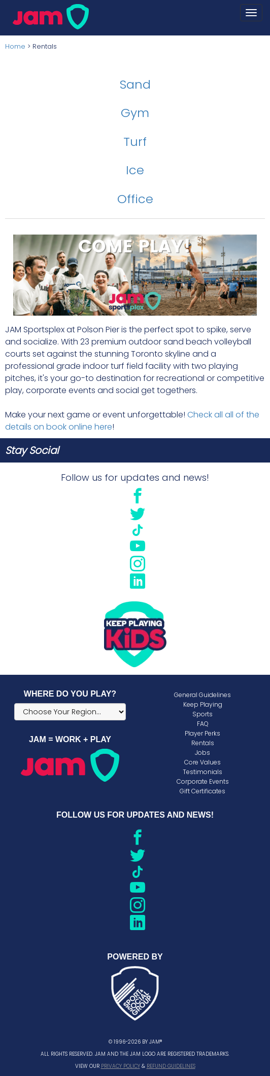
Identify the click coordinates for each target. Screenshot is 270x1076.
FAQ (203, 723)
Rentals (202, 743)
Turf (135, 141)
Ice (135, 170)
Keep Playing (202, 704)
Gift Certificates (202, 791)
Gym (135, 112)
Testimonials (202, 771)
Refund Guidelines (171, 1066)
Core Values (202, 762)
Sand (135, 84)
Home (15, 46)
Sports (202, 714)
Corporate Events (203, 781)
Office (135, 198)
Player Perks (202, 733)
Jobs (202, 752)
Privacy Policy (120, 1066)
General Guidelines (202, 694)
